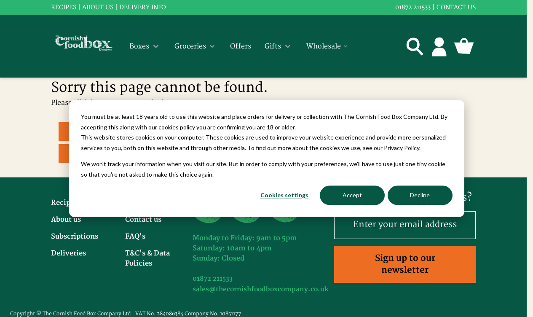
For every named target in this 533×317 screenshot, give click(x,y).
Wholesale (327, 46)
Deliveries (68, 253)
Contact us (456, 7)
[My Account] (439, 46)
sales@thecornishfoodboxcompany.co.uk (261, 289)
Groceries (195, 46)
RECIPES (63, 7)
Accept (352, 195)
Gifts (279, 46)
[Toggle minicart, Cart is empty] (464, 46)
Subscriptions (74, 236)
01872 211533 (413, 7)
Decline (420, 195)
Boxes (145, 46)
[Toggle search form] (415, 46)
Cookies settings (284, 195)
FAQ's (135, 236)
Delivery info (142, 7)
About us (97, 7)
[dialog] (266, 158)
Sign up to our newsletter (405, 264)
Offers (240, 46)
